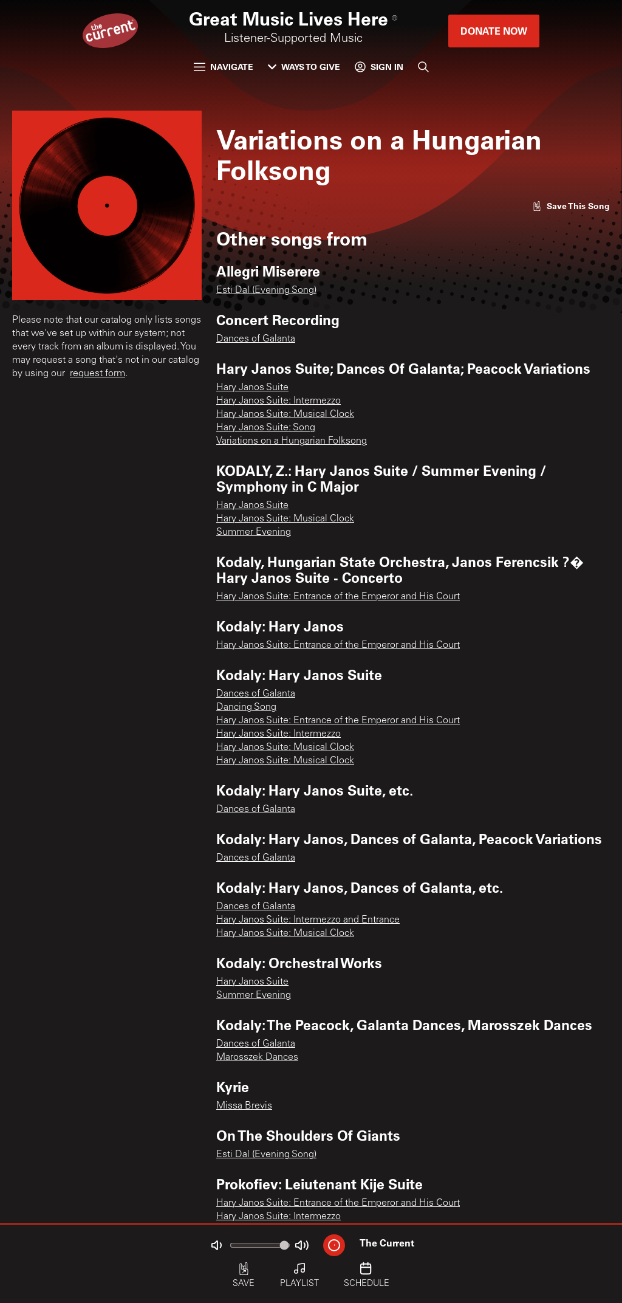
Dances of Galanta (255, 339)
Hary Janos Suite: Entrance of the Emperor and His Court (338, 597)
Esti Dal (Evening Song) (266, 290)
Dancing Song (246, 707)
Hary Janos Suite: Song (265, 428)
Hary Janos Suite (252, 388)
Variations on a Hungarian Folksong (291, 441)
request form (97, 374)
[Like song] (571, 205)
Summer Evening (253, 532)
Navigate (223, 66)
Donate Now (493, 30)
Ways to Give (304, 66)
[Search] (423, 67)
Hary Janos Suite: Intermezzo (278, 401)
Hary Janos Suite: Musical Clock (285, 414)
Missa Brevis (244, 1106)
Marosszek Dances (257, 1057)
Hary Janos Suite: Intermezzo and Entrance (308, 920)
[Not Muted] (216, 1245)
